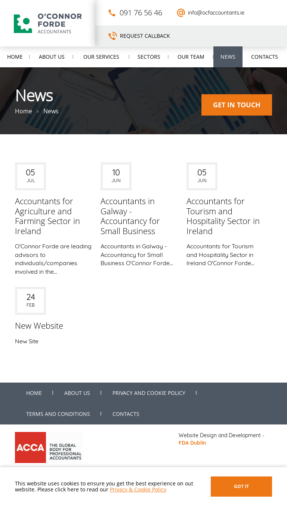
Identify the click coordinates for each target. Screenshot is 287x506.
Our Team (191, 56)
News (227, 56)
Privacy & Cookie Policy (138, 489)
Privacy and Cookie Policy (148, 392)
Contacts (264, 56)
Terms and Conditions (58, 413)
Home (15, 56)
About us (52, 56)
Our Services (101, 56)
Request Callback (145, 35)
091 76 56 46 (141, 12)
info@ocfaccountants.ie (216, 12)
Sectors (149, 56)
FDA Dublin (192, 442)
